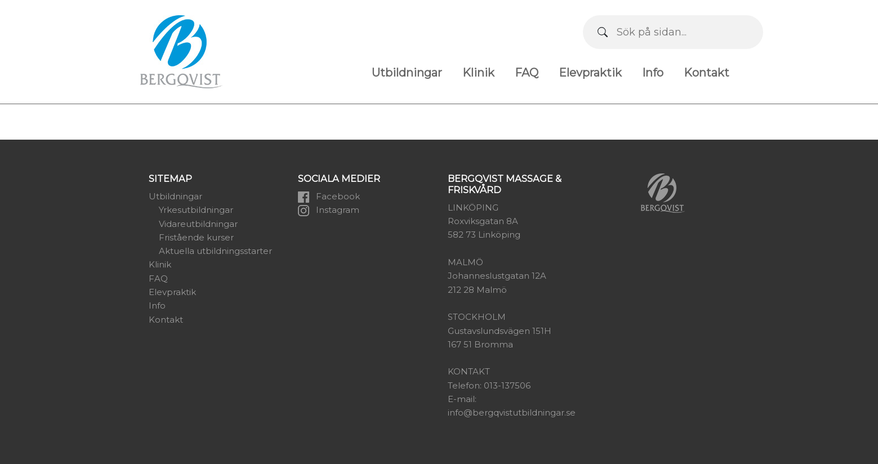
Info (652, 72)
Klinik (478, 72)
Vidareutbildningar (198, 223)
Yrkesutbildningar (196, 209)
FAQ (526, 72)
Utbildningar (407, 72)
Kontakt (706, 72)
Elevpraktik (590, 72)
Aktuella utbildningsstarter (215, 251)
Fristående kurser (196, 237)
